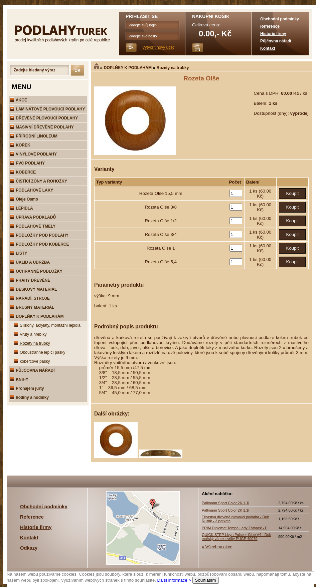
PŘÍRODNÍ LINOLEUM (33, 136)
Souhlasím (205, 580)
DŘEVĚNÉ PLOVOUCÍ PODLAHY (44, 118)
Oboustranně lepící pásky (39, 352)
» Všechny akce (217, 546)
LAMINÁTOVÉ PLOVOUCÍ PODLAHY (47, 109)
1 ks (254, 191)
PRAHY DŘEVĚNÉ (30, 280)
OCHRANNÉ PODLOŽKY (36, 271)
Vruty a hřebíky (30, 334)
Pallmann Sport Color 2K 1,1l (225, 503)
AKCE (18, 100)
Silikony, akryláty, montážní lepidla (47, 325)
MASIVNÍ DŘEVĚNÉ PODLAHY (42, 127)
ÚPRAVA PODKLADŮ (33, 217)
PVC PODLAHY (27, 163)
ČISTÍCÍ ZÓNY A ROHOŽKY (38, 181)
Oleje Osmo (24, 199)
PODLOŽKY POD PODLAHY (39, 235)
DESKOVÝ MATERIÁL (33, 289)
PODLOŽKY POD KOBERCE (39, 244)
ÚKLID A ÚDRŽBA (30, 262)
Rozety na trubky (173, 67)
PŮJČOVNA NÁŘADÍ (32, 370)
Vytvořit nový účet (158, 47)
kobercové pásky (32, 361)
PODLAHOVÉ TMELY (32, 226)
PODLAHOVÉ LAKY (31, 190)
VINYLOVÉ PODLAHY (33, 154)
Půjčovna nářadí (275, 41)
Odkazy (28, 548)
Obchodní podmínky (279, 19)
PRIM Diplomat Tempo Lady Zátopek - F (234, 528)
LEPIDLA (21, 208)
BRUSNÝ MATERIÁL (32, 307)
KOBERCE (23, 172)
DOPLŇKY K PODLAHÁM (128, 67)
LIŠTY (18, 253)
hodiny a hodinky (29, 397)
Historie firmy (273, 33)
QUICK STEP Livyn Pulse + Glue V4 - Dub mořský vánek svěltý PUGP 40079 (236, 537)
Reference (270, 26)
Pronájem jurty (27, 388)
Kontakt (267, 48)
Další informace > (174, 580)
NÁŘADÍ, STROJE (30, 298)
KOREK (20, 145)
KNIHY (19, 379)
